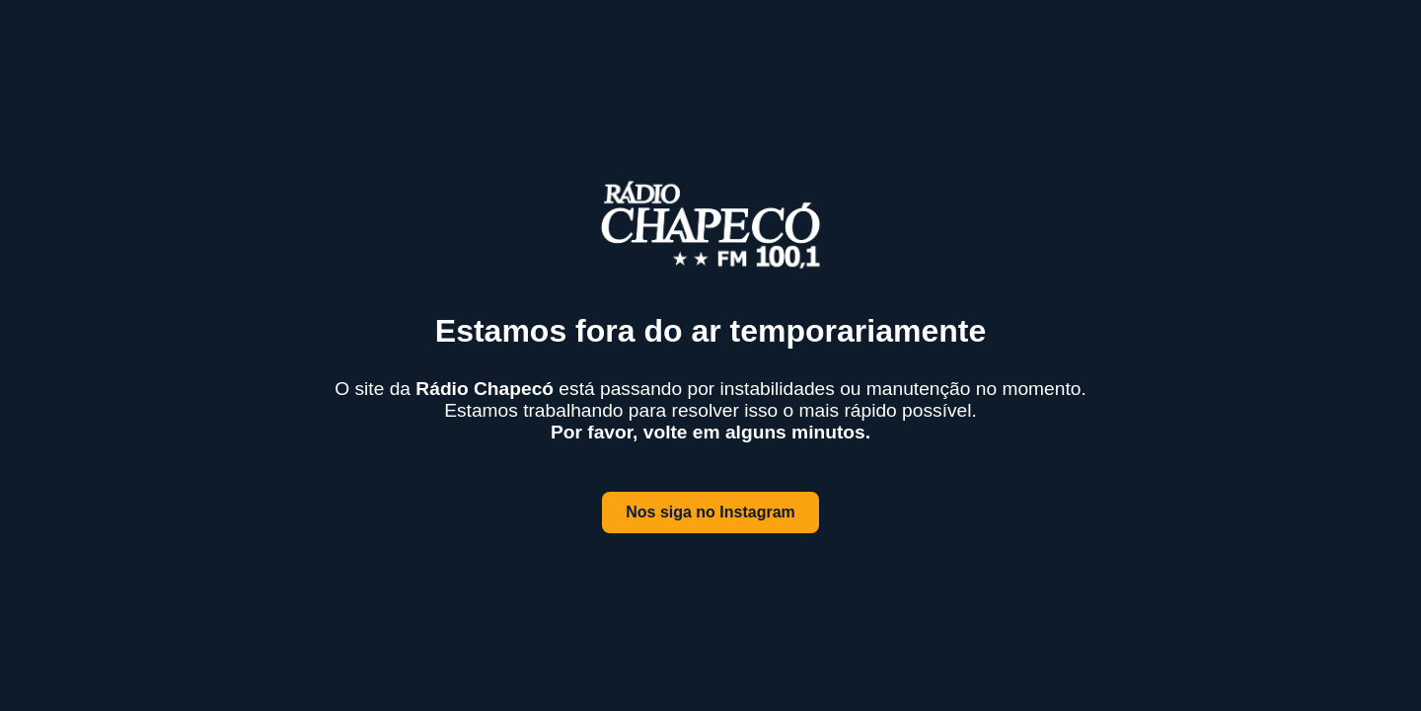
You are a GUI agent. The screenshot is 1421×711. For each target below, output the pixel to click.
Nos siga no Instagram (710, 512)
